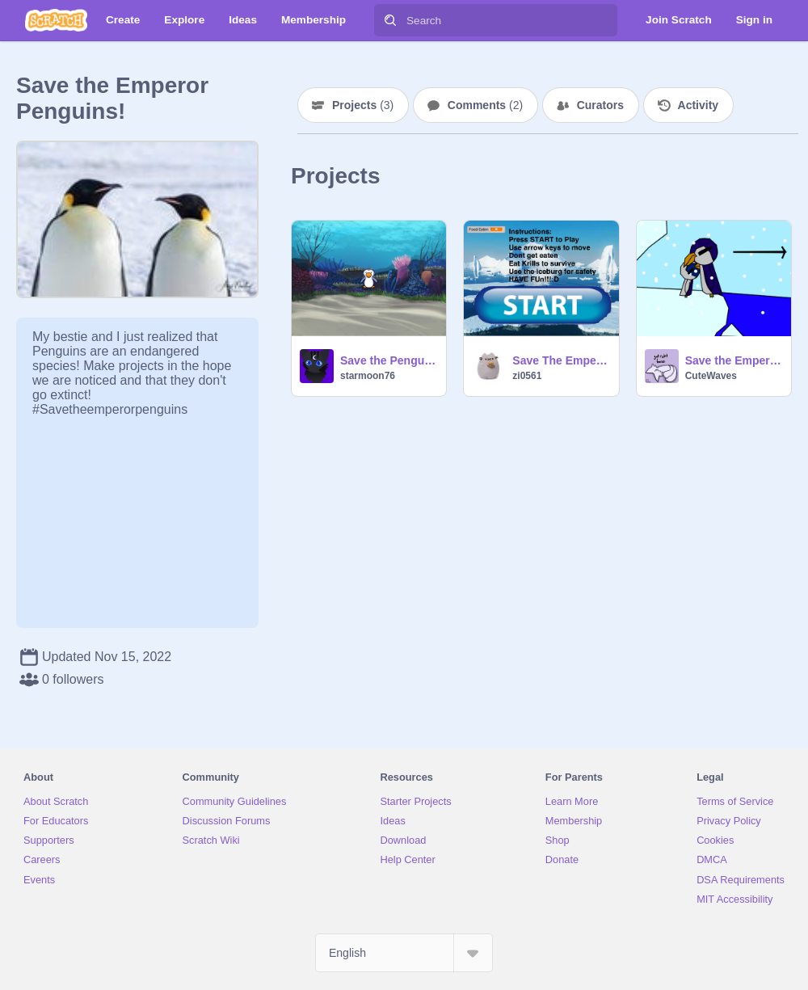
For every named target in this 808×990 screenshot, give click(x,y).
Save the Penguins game (388, 360)
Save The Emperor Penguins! (560, 360)
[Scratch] (56, 20)
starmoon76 (367, 375)
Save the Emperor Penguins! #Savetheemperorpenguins (733, 360)
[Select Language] (404, 952)
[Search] (390, 20)
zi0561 (526, 375)
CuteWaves (711, 375)
